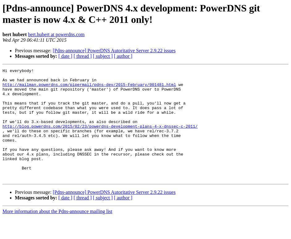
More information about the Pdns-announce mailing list (57, 233)
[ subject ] (103, 56)
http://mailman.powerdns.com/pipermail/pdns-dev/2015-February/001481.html (89, 88)
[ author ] (123, 56)
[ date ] (65, 56)
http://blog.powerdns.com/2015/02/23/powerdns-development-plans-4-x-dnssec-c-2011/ (100, 138)
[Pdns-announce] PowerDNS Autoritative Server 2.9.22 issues (114, 50)
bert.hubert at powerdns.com (56, 34)
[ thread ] (83, 56)
